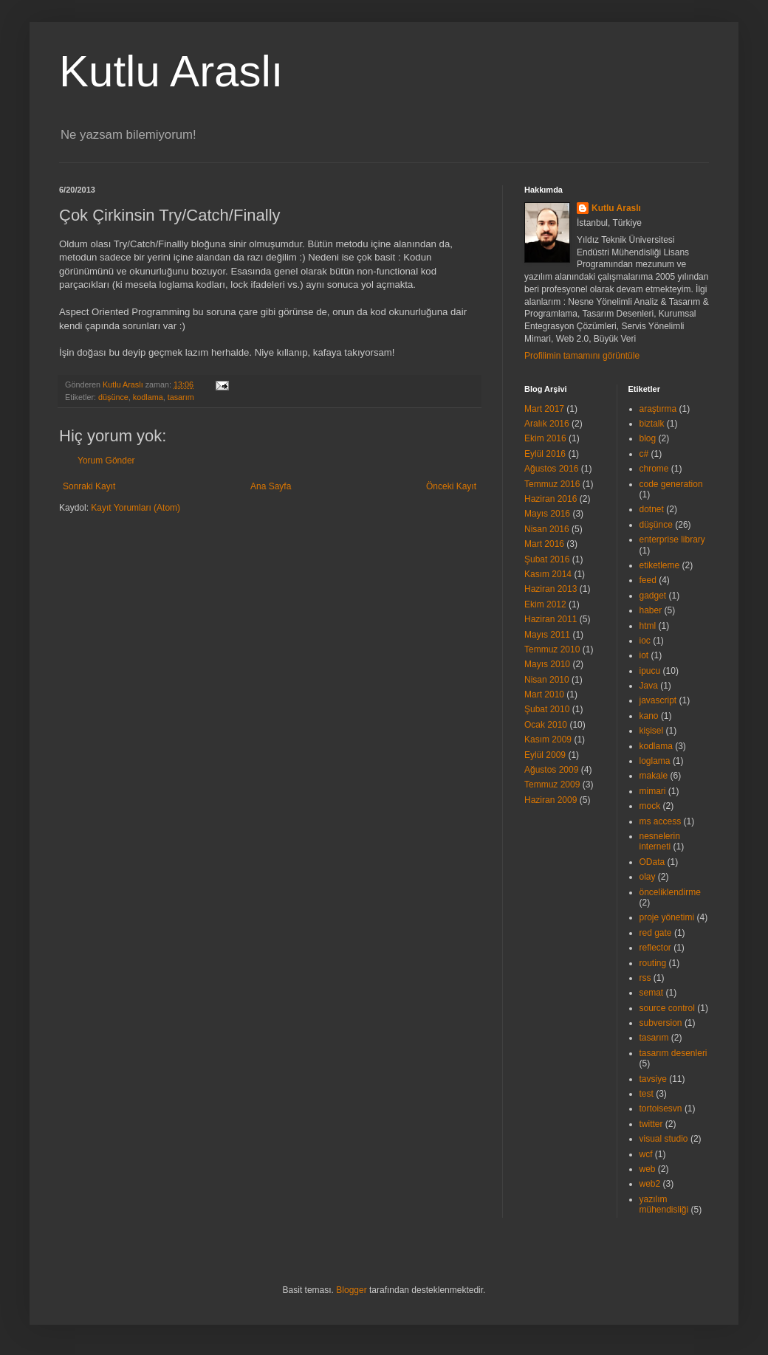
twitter (651, 1124)
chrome (654, 468)
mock (650, 806)
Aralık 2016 (546, 423)
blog (648, 438)
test (647, 1094)
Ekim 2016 (545, 438)
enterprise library (672, 539)
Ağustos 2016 (551, 468)
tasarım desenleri (673, 1053)
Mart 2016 (544, 544)
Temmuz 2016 (552, 484)
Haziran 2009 (550, 800)
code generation (671, 484)
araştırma (658, 409)
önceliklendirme (670, 892)
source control (667, 1008)
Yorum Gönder (106, 460)
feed (648, 580)
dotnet (652, 509)
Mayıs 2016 (547, 513)
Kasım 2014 (548, 574)
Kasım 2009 (548, 739)
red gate (656, 933)
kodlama (148, 397)
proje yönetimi (667, 917)
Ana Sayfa (270, 486)
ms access (661, 821)
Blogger (351, 1290)
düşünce (113, 397)
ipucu (650, 671)
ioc (645, 640)
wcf (646, 1154)
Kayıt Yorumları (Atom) (135, 508)
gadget (653, 595)
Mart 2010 (544, 694)
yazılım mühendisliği (664, 1204)
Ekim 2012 (545, 604)
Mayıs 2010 (547, 664)
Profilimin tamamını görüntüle (582, 356)
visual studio (664, 1139)
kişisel (652, 730)
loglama (655, 761)
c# (644, 454)
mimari (653, 791)
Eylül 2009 (545, 755)
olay (648, 877)
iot (644, 655)
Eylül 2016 (545, 454)
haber (651, 610)
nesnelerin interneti (660, 841)
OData (652, 862)
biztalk (652, 423)
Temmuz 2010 (552, 649)
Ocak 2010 (545, 725)
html (648, 626)
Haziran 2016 (550, 499)
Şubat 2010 (546, 709)
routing (653, 963)
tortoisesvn (661, 1108)
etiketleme (660, 565)
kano (649, 716)
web (648, 1169)
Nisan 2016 (546, 529)
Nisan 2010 (546, 680)
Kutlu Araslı (171, 71)
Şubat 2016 (546, 559)
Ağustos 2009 (551, 770)
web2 (650, 1184)
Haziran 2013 (550, 589)
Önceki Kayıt (451, 486)
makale (654, 775)
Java (649, 685)
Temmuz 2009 (552, 784)
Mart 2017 (544, 409)
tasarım (181, 397)
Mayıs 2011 (547, 635)
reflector (655, 947)
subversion (661, 1023)
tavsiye (653, 1079)
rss (645, 978)
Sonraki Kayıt (89, 486)
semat (652, 992)
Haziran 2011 (550, 619)
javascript (658, 700)
